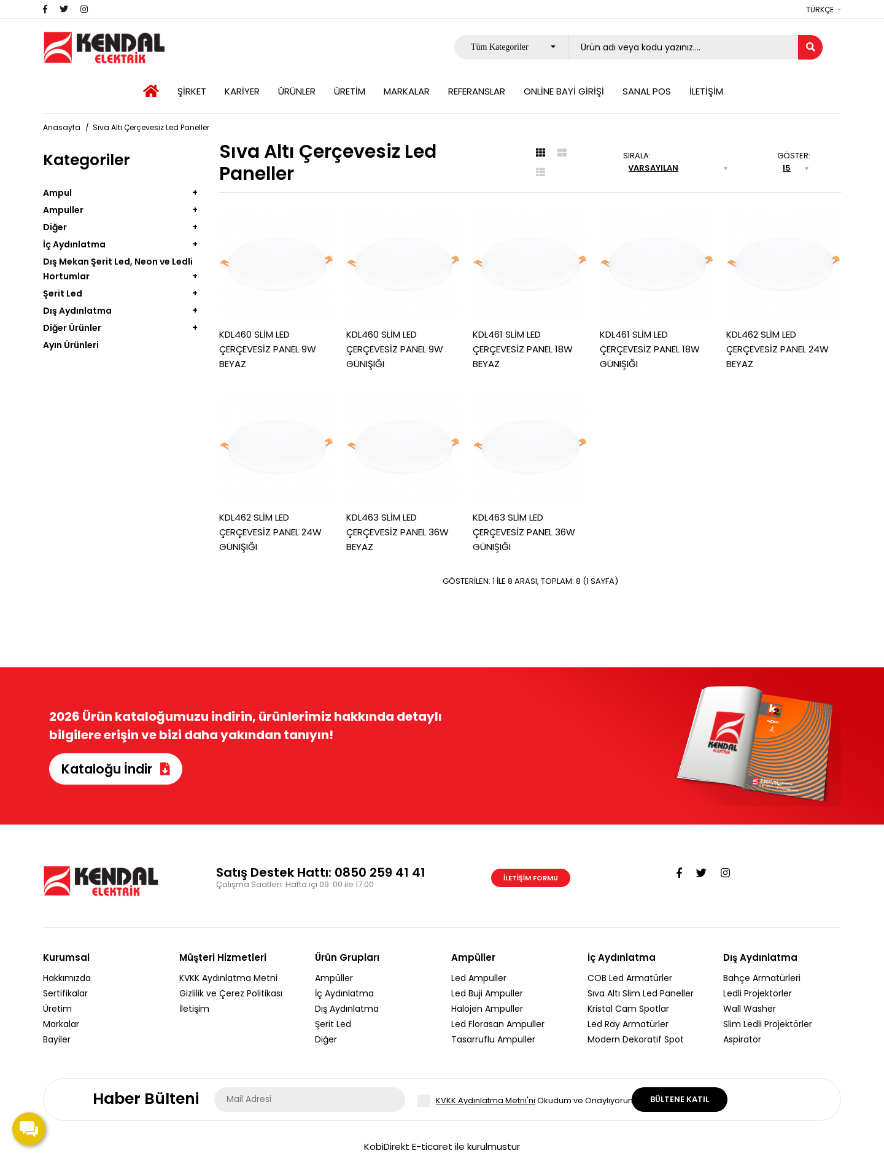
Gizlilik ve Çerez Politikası (230, 993)
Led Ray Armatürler (628, 1024)
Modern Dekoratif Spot (635, 1039)
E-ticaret (432, 1146)
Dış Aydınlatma (77, 311)
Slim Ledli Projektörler (767, 1024)
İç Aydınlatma (74, 244)
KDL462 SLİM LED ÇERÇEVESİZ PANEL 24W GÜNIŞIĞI (270, 532)
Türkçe (820, 9)
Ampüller (334, 978)
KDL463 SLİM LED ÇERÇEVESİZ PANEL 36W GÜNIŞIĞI (524, 532)
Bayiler (57, 1039)
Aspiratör (742, 1039)
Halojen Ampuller (487, 1009)
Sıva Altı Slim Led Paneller (640, 993)
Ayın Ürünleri (71, 345)
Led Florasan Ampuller (498, 1024)
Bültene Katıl (679, 1099)
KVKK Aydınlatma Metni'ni (485, 1100)
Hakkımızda (67, 978)
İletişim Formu (530, 878)
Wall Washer (749, 1009)
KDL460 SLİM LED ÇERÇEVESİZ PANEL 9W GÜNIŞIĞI (394, 349)
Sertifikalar (65, 993)
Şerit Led (62, 293)
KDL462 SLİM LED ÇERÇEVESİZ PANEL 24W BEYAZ (777, 349)
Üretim (57, 1009)
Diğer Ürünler (72, 328)
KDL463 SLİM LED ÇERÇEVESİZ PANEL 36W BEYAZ (397, 532)
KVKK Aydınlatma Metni (228, 978)
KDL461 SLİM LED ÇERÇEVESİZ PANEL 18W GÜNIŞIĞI (650, 349)
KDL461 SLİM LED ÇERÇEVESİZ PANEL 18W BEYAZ (523, 349)
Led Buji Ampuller (487, 993)
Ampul (57, 193)
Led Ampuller (478, 978)
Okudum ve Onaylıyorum (536, 1101)
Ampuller (63, 210)
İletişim (194, 1009)
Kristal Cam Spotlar (628, 1009)
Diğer (55, 227)
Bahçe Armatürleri (762, 978)
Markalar (61, 1024)
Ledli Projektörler (757, 993)
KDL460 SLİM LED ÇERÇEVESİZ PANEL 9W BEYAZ (267, 349)
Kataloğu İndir (115, 769)
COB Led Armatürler (629, 978)
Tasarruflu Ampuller (493, 1039)
